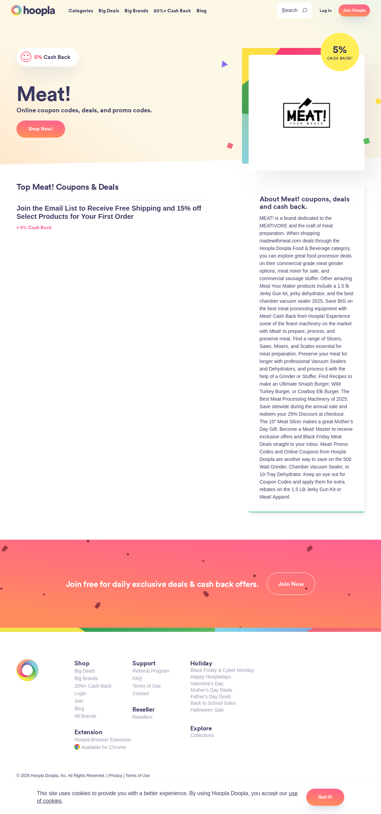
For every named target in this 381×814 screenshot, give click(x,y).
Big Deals (84, 671)
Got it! (325, 796)
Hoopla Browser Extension (102, 739)
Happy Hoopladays (210, 676)
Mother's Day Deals (211, 690)
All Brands (85, 716)
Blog (79, 708)
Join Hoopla (354, 10)
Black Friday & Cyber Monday (222, 670)
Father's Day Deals (210, 696)
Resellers (142, 717)
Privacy (115, 775)
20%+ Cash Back (92, 686)
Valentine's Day (206, 683)
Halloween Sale (207, 710)
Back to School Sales (213, 703)
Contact (140, 693)
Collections (202, 735)
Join (78, 701)
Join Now (291, 584)
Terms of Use (146, 686)
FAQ (137, 678)
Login (80, 693)
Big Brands (86, 678)
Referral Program (150, 671)
